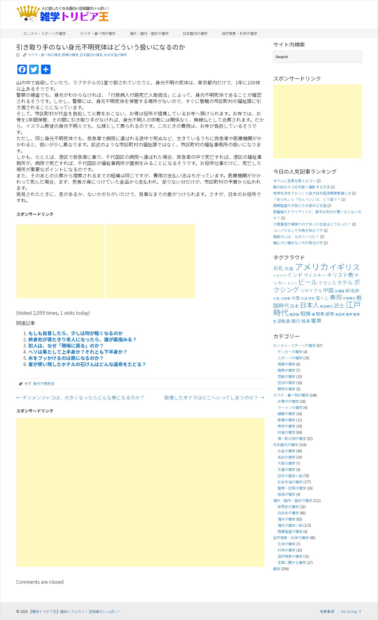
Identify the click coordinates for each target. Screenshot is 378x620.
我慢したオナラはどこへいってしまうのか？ (214, 397)
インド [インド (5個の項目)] (295, 274)
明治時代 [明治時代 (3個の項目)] (326, 306)
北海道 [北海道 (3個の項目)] (339, 291)
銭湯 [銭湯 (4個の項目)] (305, 321)
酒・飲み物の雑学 (292, 438)
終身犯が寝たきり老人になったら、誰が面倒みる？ (82, 339)
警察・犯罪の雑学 (292, 487)
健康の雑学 (286, 413)
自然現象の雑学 (290, 556)
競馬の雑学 (286, 370)
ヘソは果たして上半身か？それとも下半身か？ (78, 351)
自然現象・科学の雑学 (239, 33)
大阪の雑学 (286, 463)
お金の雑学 (286, 450)
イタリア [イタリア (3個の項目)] (279, 275)
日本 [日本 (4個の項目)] (294, 306)
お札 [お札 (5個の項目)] (278, 268)
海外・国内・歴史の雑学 (149, 33)
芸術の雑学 (286, 382)
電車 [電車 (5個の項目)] (316, 320)
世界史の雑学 (288, 506)
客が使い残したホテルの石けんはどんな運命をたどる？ (87, 364)
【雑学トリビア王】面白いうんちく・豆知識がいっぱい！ (74, 611)
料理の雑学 (286, 432)
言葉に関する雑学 (292, 562)
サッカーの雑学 (290, 351)
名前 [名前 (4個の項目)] (355, 290)
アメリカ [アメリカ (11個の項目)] (311, 266)
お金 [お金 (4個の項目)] (289, 268)
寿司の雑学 (286, 425)
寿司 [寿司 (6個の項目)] (336, 297)
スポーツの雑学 (290, 357)
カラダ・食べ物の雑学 (97, 33)
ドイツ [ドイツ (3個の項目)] (292, 283)
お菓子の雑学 (288, 401)
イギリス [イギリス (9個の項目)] (344, 267)
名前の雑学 (286, 456)
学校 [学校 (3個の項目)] (311, 298)
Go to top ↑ (351, 611)
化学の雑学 (286, 543)
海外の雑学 (286, 518)
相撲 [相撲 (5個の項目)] (305, 313)
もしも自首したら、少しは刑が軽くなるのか (75, 333)
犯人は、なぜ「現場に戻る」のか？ (66, 345)
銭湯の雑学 (286, 494)
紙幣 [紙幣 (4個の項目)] (329, 314)
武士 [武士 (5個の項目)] (339, 305)
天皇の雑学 (286, 469)
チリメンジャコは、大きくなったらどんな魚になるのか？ (80, 397)
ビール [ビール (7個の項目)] (307, 281)
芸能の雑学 (286, 376)
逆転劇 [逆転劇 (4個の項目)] (284, 321)
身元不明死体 (43, 383)
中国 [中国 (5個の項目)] (328, 290)
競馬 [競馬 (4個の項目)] (320, 314)
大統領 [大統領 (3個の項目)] (285, 298)
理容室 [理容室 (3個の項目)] (294, 314)
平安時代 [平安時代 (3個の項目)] (349, 298)
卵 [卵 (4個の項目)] (347, 290)
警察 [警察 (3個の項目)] (349, 314)
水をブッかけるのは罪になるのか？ (66, 357)
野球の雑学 (286, 388)
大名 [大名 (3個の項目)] (276, 298)
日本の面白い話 (290, 475)
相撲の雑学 (286, 363)
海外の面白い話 (290, 525)
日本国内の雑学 (195, 33)
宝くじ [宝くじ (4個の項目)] (322, 298)
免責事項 (327, 611)
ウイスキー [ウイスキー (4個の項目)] (315, 275)
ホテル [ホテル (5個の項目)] (345, 282)
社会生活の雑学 (115, 54)
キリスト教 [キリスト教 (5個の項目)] (340, 274)
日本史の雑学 (288, 512)
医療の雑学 (70, 54)
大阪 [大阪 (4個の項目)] (295, 298)
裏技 (276, 568)
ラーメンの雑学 (290, 407)
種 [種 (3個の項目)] (313, 314)
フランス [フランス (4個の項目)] (327, 283)
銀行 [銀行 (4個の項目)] (295, 321)
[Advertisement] (60, 261)
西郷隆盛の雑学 (290, 531)
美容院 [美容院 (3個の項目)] (340, 314)
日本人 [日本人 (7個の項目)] (309, 304)
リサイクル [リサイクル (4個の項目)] (311, 290)
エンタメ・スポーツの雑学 (44, 33)
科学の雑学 (286, 549)
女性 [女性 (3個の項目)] (304, 298)
